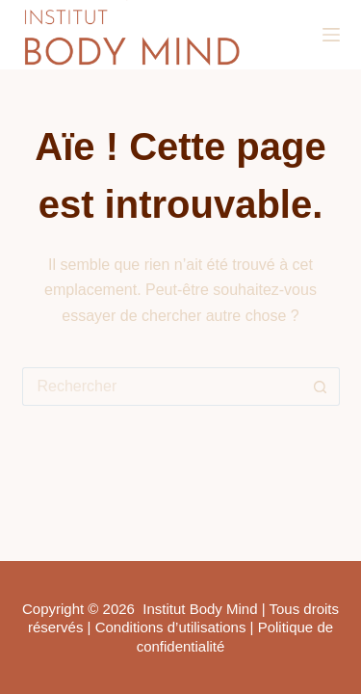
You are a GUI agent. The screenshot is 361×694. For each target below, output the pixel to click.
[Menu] (331, 34)
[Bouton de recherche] (320, 386)
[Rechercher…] (161, 386)
